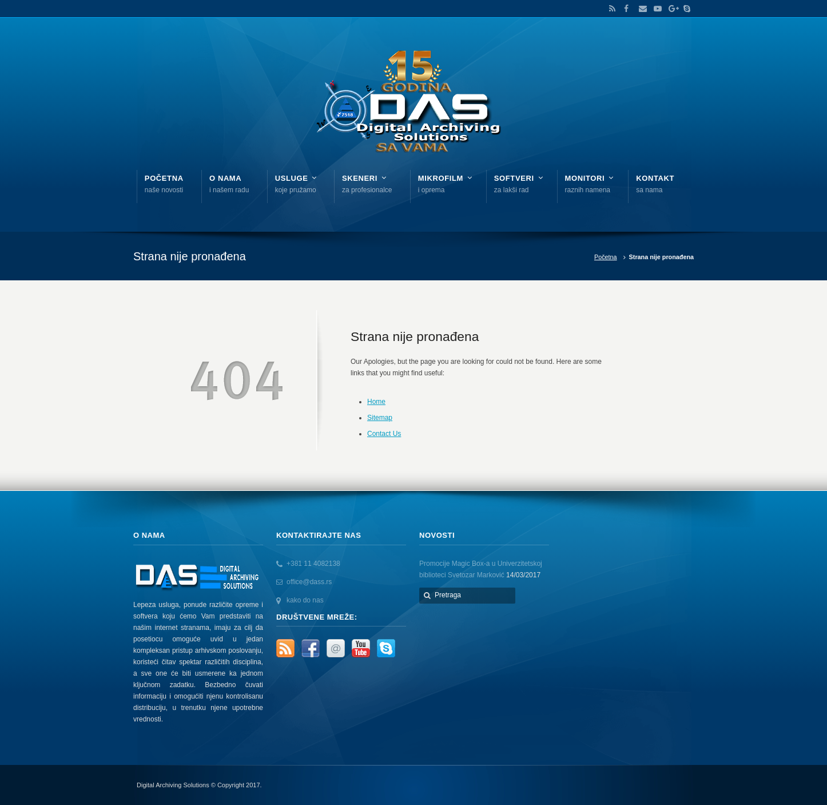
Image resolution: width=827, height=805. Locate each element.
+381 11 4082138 (313, 564)
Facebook (625, 8)
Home (376, 402)
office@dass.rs (309, 582)
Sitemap (379, 418)
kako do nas (305, 600)
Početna (605, 256)
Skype (684, 8)
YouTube (655, 8)
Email (640, 8)
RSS (610, 8)
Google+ (670, 8)
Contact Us (384, 434)
